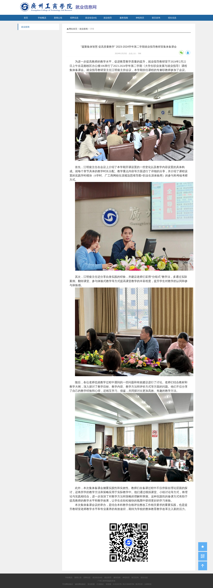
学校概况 (42, 18)
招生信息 (172, 18)
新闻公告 (58, 18)
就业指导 (108, 18)
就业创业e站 (91, 18)
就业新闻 (83, 29)
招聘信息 (74, 18)
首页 (26, 18)
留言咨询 (156, 18)
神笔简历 (140, 18)
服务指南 (124, 18)
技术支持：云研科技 (143, 584)
